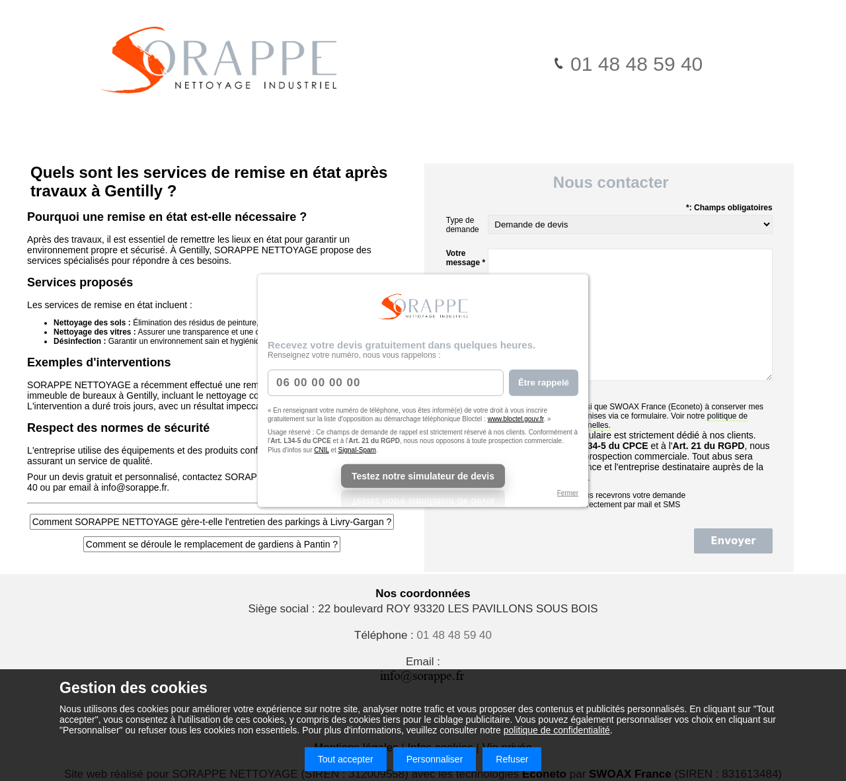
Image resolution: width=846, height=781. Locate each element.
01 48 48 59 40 (628, 64)
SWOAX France (637, 406)
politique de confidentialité (557, 730)
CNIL (321, 449)
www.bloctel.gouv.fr (516, 419)
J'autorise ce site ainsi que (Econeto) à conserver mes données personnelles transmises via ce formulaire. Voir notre (625, 416)
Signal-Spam (357, 449)
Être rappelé (543, 383)
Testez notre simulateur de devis (423, 476)
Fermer (567, 493)
